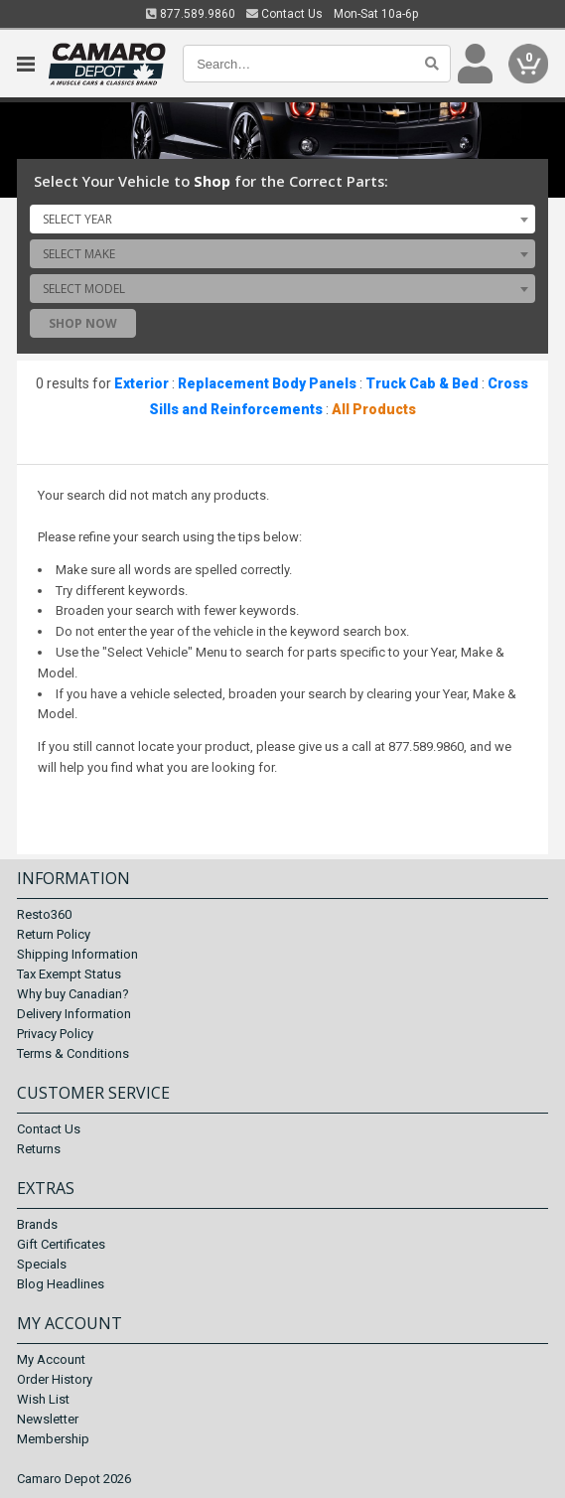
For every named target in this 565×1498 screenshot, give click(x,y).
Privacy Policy (55, 1033)
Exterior (141, 383)
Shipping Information (77, 954)
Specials (42, 1264)
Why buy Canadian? (73, 993)
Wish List (43, 1399)
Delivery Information (74, 1013)
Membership (53, 1438)
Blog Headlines (60, 1283)
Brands (37, 1224)
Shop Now (83, 323)
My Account (51, 1359)
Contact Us (284, 14)
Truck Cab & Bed (422, 383)
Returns (39, 1148)
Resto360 (44, 914)
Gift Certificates (61, 1244)
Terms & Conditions (73, 1053)
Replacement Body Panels (267, 383)
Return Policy (53, 934)
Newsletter (47, 1419)
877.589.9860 (190, 14)
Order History (54, 1379)
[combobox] (282, 218)
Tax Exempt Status (69, 974)
